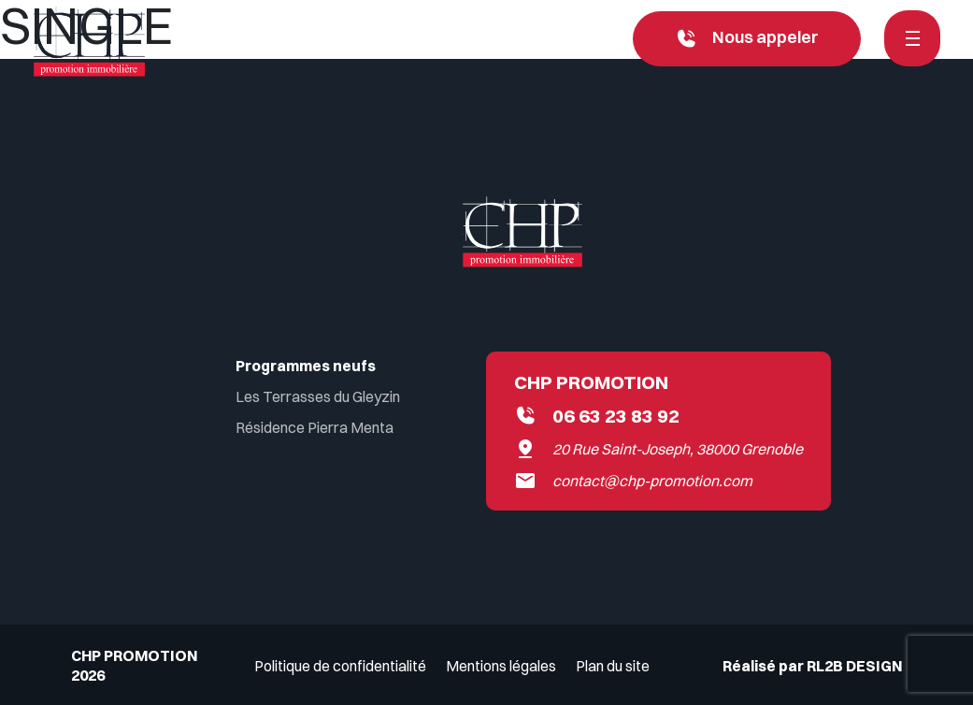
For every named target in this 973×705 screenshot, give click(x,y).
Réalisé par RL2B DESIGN (812, 665)
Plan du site (613, 665)
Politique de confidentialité (340, 665)
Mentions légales (501, 665)
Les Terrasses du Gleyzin (318, 396)
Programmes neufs (306, 365)
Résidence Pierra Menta (314, 427)
